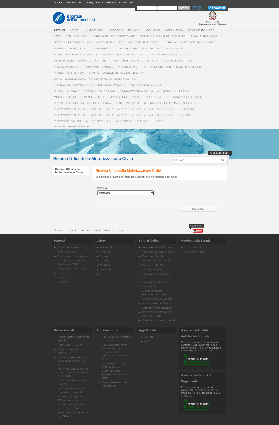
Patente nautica (66, 278)
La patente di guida (68, 247)
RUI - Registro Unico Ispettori (135, 60)
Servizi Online (76, 36)
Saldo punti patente (143, 42)
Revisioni (134, 30)
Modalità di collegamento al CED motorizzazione (91, 97)
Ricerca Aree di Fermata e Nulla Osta (171, 103)
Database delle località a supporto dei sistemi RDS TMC (95, 79)
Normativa (63, 282)
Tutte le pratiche (66, 252)
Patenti (59, 240)
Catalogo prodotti (94, 2)
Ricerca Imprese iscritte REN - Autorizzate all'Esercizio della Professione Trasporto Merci (122, 115)
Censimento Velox (99, 66)
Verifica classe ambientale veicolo (190, 42)
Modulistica (174, 30)
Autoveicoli (95, 30)
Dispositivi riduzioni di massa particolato (84, 91)
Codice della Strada (177, 60)
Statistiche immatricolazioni (170, 54)
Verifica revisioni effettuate (113, 36)
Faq (120, 230)
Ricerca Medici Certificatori (123, 54)
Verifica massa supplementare (163, 36)
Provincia (102, 188)
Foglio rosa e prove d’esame (73, 256)
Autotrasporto (127, 103)
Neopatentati (104, 48)
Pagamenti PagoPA (204, 36)
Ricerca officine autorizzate (75, 54)
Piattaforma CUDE (110, 42)
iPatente (143, 121)
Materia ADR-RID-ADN (69, 72)
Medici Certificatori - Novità (73, 269)
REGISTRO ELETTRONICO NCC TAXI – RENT (81, 60)
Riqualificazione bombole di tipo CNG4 (82, 103)
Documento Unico (201, 30)
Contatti (123, 2)
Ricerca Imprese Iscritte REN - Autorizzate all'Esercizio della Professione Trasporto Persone (124, 109)
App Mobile (124, 121)
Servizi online (59, 126)
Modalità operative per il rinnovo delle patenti (168, 97)
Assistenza (111, 2)
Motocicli (116, 30)
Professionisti (128, 66)
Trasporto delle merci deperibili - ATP (117, 72)
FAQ (132, 2)
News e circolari (74, 2)
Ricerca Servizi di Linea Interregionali (82, 121)
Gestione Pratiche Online (72, 42)
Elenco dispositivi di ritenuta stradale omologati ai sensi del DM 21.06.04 (107, 85)
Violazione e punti (67, 66)
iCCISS (159, 121)
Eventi (72, 230)
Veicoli (75, 30)
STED (57, 36)
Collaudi (153, 30)
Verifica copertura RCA (72, 48)
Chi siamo (58, 2)
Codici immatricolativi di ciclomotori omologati (155, 91)
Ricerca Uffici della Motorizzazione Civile (151, 48)
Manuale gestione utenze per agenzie (172, 66)
